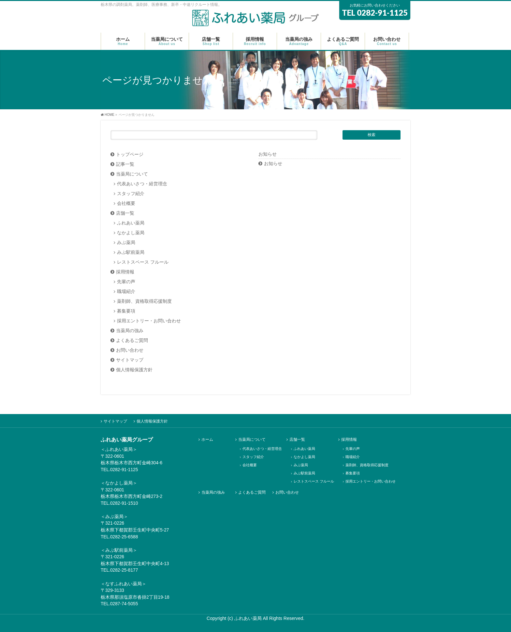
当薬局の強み (129, 330)
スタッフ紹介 (130, 193)
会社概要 (126, 203)
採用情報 (125, 272)
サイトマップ (129, 360)
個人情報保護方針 (134, 369)
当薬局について (132, 174)
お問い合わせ (129, 350)
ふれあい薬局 (130, 223)
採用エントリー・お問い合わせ (149, 320)
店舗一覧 (125, 213)
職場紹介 (126, 291)
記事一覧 (125, 164)
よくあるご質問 (132, 340)
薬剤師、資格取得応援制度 (144, 301)
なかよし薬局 (130, 232)
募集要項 (126, 311)
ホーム (207, 440)
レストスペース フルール (142, 262)
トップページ (129, 154)
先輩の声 (126, 281)
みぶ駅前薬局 (130, 252)
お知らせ (273, 163)
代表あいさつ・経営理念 (142, 183)
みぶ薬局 (126, 242)
